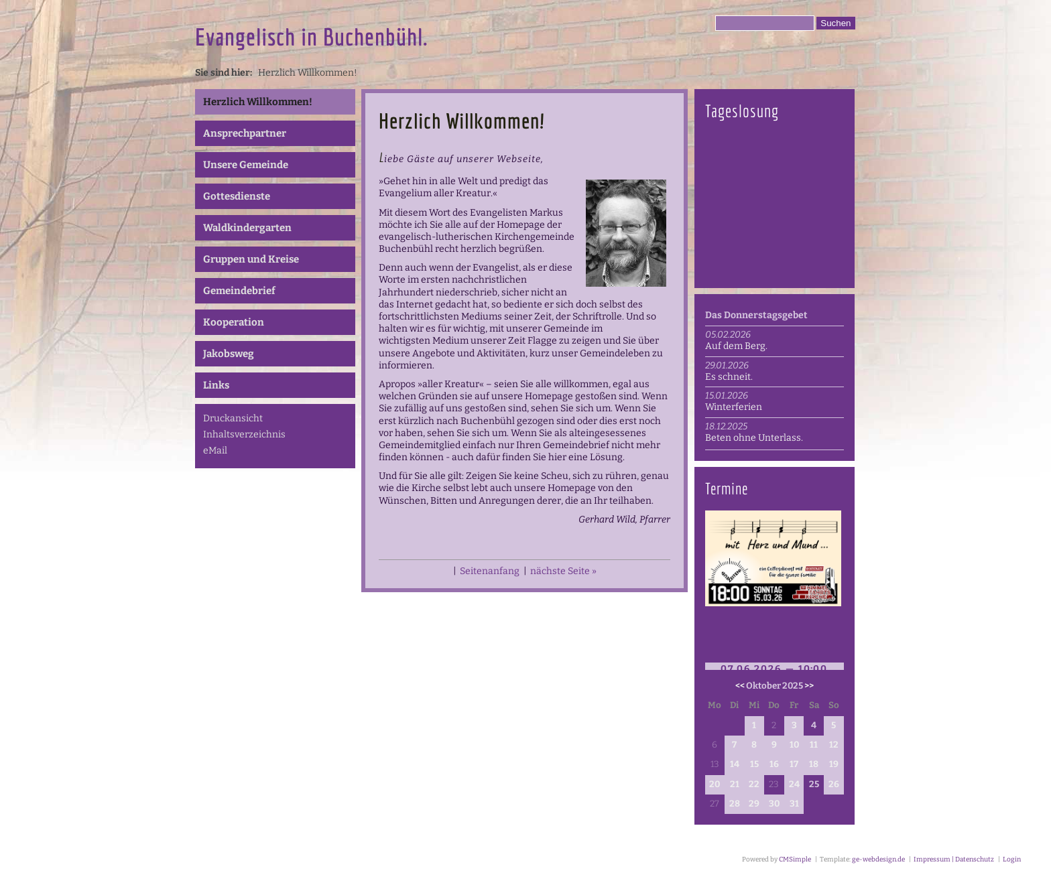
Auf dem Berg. (736, 346)
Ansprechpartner (244, 133)
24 (794, 784)
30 (774, 804)
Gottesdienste (236, 196)
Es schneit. (729, 377)
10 (794, 745)
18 (813, 764)
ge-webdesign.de (878, 859)
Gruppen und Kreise (251, 259)
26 (833, 784)
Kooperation (233, 322)
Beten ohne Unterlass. (754, 437)
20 (714, 784)
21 (734, 784)
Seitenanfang (489, 571)
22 (754, 784)
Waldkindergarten (247, 228)
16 (774, 764)
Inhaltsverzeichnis (244, 434)
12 (834, 745)
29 (754, 804)
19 (834, 764)
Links (216, 385)
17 (794, 764)
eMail (215, 450)
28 (734, 804)
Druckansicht (233, 418)
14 (734, 764)
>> (809, 686)
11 (814, 745)
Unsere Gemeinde (245, 165)
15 (754, 764)
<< (740, 686)
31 (794, 804)
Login (1012, 859)
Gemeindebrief (239, 291)
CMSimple (795, 859)
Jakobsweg (228, 354)
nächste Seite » (563, 571)
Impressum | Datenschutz (953, 859)
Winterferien (733, 407)
